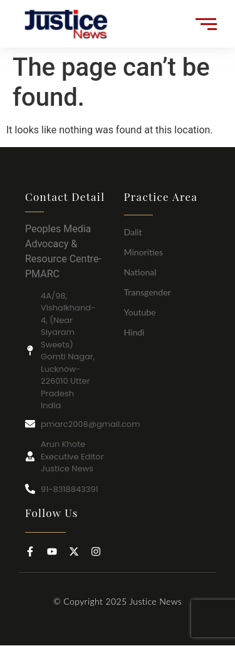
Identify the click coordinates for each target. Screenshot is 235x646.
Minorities (144, 252)
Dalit (133, 232)
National (140, 272)
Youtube (140, 312)
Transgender (147, 292)
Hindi (134, 332)
